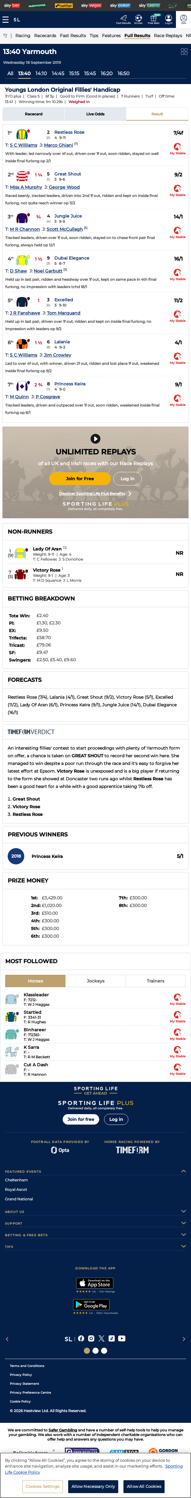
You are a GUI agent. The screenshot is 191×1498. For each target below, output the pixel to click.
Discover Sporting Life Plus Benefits (95, 493)
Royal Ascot (16, 1189)
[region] (95, 1475)
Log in (127, 478)
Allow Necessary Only (93, 1486)
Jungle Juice (68, 216)
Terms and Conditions (27, 1366)
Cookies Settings (43, 1486)
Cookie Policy (20, 1401)
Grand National (19, 1199)
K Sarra (31, 1047)
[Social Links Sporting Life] (87, 1351)
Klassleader (36, 995)
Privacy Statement (24, 1384)
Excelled (63, 300)
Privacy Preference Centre (30, 1393)
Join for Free (80, 478)
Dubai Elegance (71, 258)
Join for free (81, 1119)
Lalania (62, 342)
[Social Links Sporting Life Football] (104, 1351)
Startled (32, 1012)
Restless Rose (69, 132)
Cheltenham (16, 1180)
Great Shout (67, 174)
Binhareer (35, 1030)
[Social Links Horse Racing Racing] (95, 1351)
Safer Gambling (63, 1430)
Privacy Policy (21, 1375)
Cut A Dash (36, 1065)
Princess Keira (69, 384)
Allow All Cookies (144, 1486)
